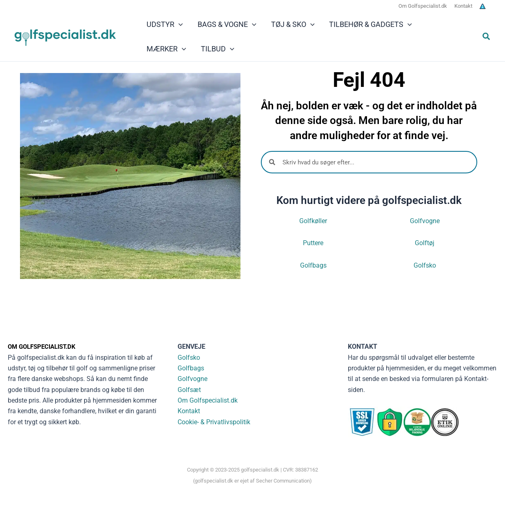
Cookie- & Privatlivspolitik (214, 422)
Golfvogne (425, 221)
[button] (487, 37)
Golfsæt (189, 390)
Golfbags (313, 265)
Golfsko (425, 265)
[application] (178, 24)
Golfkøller (313, 221)
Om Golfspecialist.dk (208, 400)
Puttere (313, 243)
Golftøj (424, 243)
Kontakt (189, 411)
